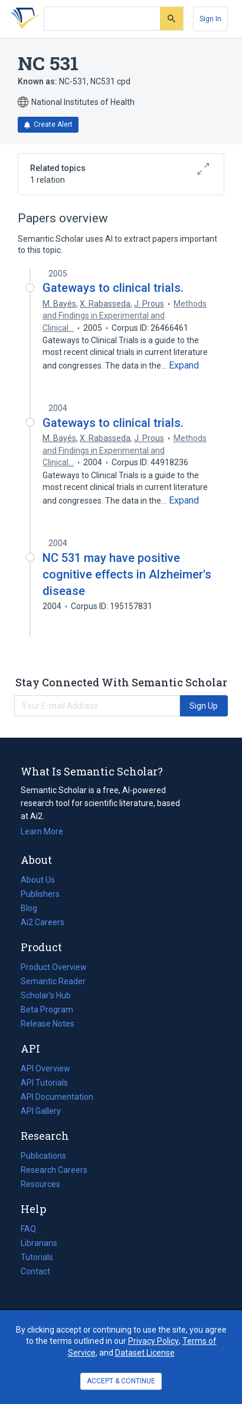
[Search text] (102, 18)
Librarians (39, 1243)
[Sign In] (210, 18)
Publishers (40, 894)
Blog (34, 908)
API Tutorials (44, 1082)
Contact (35, 1271)
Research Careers (54, 1170)
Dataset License (145, 1352)
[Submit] (171, 18)
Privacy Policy (153, 1341)
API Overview (45, 1068)
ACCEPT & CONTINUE (121, 1381)
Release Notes (47, 1023)
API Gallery (41, 1111)
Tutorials (37, 1257)
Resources (40, 1184)
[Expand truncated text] (184, 365)
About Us (38, 880)
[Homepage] (23, 18)
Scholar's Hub (46, 995)
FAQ (28, 1229)
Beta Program (47, 1009)
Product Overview (54, 967)
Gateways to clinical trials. (113, 288)
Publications (43, 1156)
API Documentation (57, 1097)
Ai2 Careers (42, 922)
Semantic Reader (53, 981)
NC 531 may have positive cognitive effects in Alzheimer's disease (126, 574)
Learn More (42, 831)
